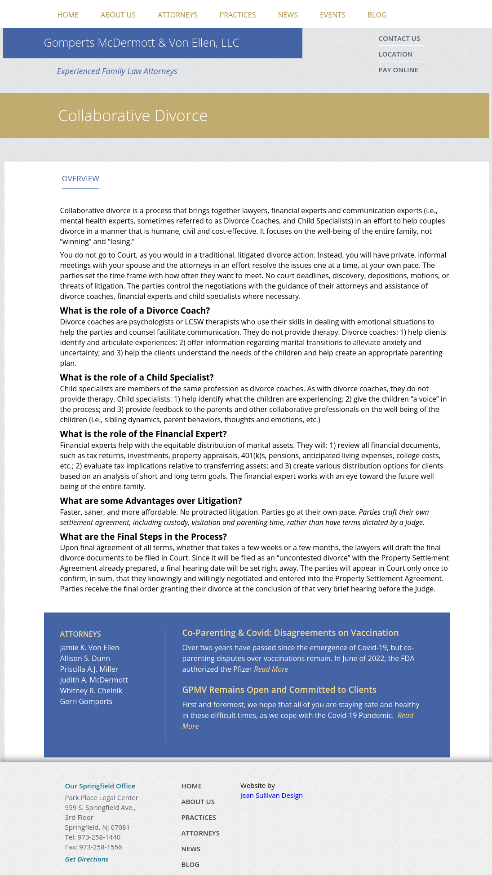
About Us (118, 15)
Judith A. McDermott (94, 680)
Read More (271, 669)
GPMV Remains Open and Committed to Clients (279, 690)
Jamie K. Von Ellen (90, 647)
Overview (80, 179)
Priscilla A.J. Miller (89, 669)
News (287, 15)
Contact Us (400, 38)
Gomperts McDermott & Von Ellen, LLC (142, 42)
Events (333, 15)
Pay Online (398, 69)
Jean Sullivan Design (271, 795)
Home (68, 15)
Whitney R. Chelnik (91, 691)
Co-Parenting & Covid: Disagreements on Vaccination (290, 633)
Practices (238, 15)
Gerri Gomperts (86, 701)
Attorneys (178, 15)
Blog (377, 15)
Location (396, 53)
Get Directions (87, 858)
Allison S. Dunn (85, 658)
